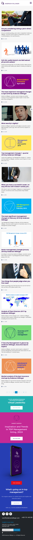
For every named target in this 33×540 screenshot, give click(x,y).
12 (18, 392)
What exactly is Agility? (9, 123)
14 (23, 392)
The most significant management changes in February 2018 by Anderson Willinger (15, 218)
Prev (7, 392)
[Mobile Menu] (31, 3)
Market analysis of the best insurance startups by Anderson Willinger (15, 377)
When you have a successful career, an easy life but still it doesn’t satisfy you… (15, 185)
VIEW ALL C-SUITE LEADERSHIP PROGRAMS (16, 507)
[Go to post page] (16, 18)
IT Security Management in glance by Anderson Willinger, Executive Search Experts (14, 344)
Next (26, 392)
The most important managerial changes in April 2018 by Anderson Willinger (16, 93)
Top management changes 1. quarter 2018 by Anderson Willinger (14, 154)
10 (13, 392)
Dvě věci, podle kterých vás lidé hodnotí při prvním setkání (15, 61)
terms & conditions (13, 532)
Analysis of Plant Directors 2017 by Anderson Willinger (13, 312)
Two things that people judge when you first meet (15, 282)
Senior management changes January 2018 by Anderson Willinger (15, 250)
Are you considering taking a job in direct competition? (16, 29)
